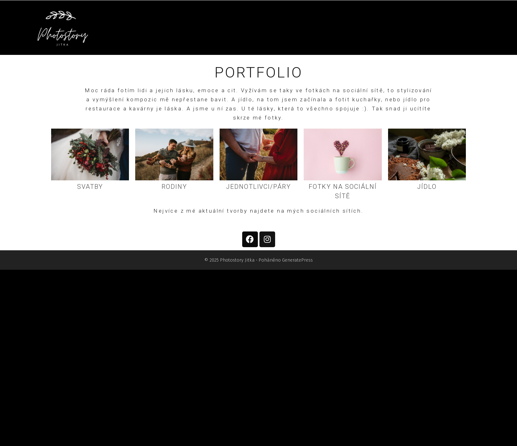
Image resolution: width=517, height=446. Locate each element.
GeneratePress (297, 260)
